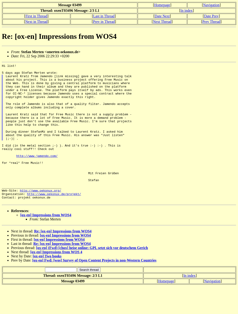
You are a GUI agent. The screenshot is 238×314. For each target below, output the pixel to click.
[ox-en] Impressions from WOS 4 (56, 280)
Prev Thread (211, 22)
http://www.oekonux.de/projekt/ (54, 220)
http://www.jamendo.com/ (36, 174)
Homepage (162, 5)
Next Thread (162, 22)
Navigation (211, 5)
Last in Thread (104, 16)
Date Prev (211, 16)
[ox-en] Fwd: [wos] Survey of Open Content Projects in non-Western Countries (94, 288)
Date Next (162, 16)
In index (186, 10)
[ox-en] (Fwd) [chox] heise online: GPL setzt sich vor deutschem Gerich (92, 275)
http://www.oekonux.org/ (40, 216)
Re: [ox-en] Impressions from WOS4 (63, 259)
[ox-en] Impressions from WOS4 (45, 243)
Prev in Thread (104, 22)
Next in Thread (36, 22)
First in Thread (36, 16)
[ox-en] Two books (47, 284)
